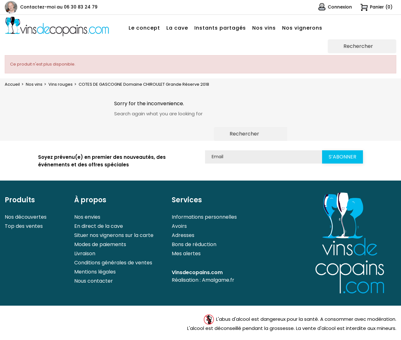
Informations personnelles (204, 217)
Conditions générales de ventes (113, 262)
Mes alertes (186, 253)
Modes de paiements (100, 244)
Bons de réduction (194, 244)
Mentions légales (95, 271)
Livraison (84, 253)
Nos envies (87, 217)
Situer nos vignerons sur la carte (113, 235)
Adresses (183, 235)
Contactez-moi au (58, 7)
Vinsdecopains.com (197, 272)
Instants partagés (220, 28)
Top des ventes (24, 226)
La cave (177, 28)
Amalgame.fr (218, 280)
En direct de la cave (98, 226)
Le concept (144, 28)
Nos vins (264, 28)
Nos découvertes (26, 217)
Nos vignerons (302, 28)
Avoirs (179, 226)
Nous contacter (93, 281)
